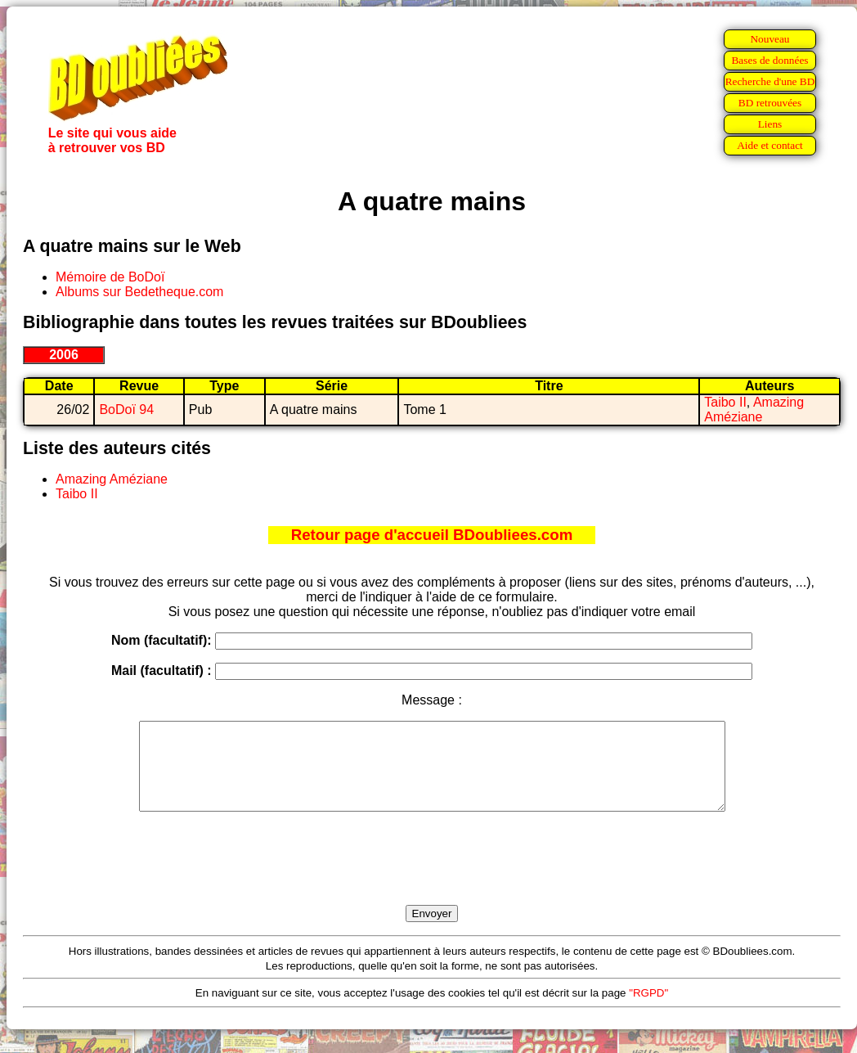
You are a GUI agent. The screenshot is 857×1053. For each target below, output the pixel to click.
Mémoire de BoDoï (110, 277)
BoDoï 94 (126, 409)
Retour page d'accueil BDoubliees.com (431, 534)
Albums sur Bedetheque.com (139, 292)
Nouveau (769, 39)
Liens (770, 124)
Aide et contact (770, 145)
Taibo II (725, 402)
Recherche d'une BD (770, 81)
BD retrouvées (769, 103)
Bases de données (769, 60)
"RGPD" (648, 1010)
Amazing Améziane (754, 409)
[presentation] (431, 877)
